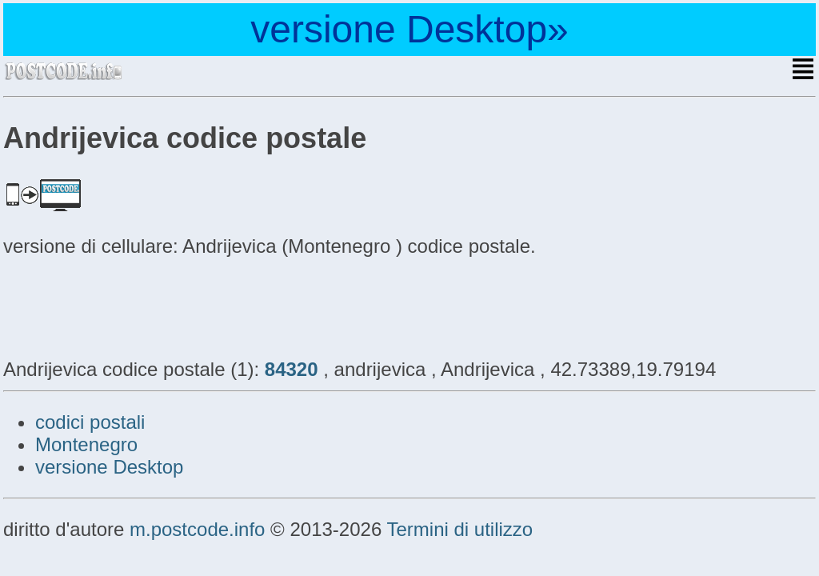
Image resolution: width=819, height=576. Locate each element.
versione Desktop (109, 467)
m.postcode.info (197, 529)
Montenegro (86, 444)
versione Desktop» (409, 29)
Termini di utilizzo (459, 529)
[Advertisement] (131, 306)
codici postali (90, 422)
